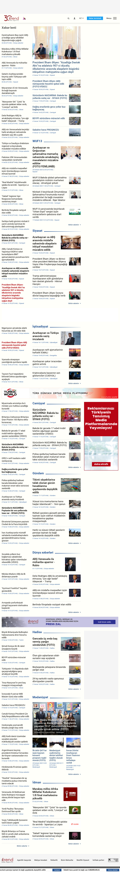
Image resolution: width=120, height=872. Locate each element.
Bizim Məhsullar (67, 860)
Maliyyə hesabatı (40, 860)
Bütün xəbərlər (73, 225)
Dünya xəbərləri (43, 552)
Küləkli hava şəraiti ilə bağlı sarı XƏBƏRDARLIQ (89, 870)
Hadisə (37, 632)
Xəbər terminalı (95, 18)
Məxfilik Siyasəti (83, 860)
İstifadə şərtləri (98, 860)
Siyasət (37, 230)
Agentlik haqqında (24, 860)
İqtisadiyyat (40, 326)
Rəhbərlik (54, 860)
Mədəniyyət (40, 697)
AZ (80, 18)
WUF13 (37, 141)
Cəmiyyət (39, 403)
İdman (37, 782)
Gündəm (38, 473)
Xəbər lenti (9, 27)
